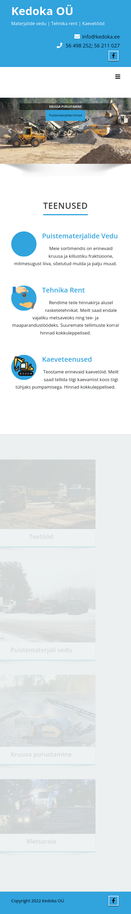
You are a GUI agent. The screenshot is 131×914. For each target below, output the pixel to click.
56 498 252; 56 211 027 (93, 45)
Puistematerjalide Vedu (79, 236)
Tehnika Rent (63, 290)
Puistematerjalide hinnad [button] (65, 116)
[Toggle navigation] (118, 77)
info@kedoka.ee (101, 36)
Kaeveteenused (66, 359)
